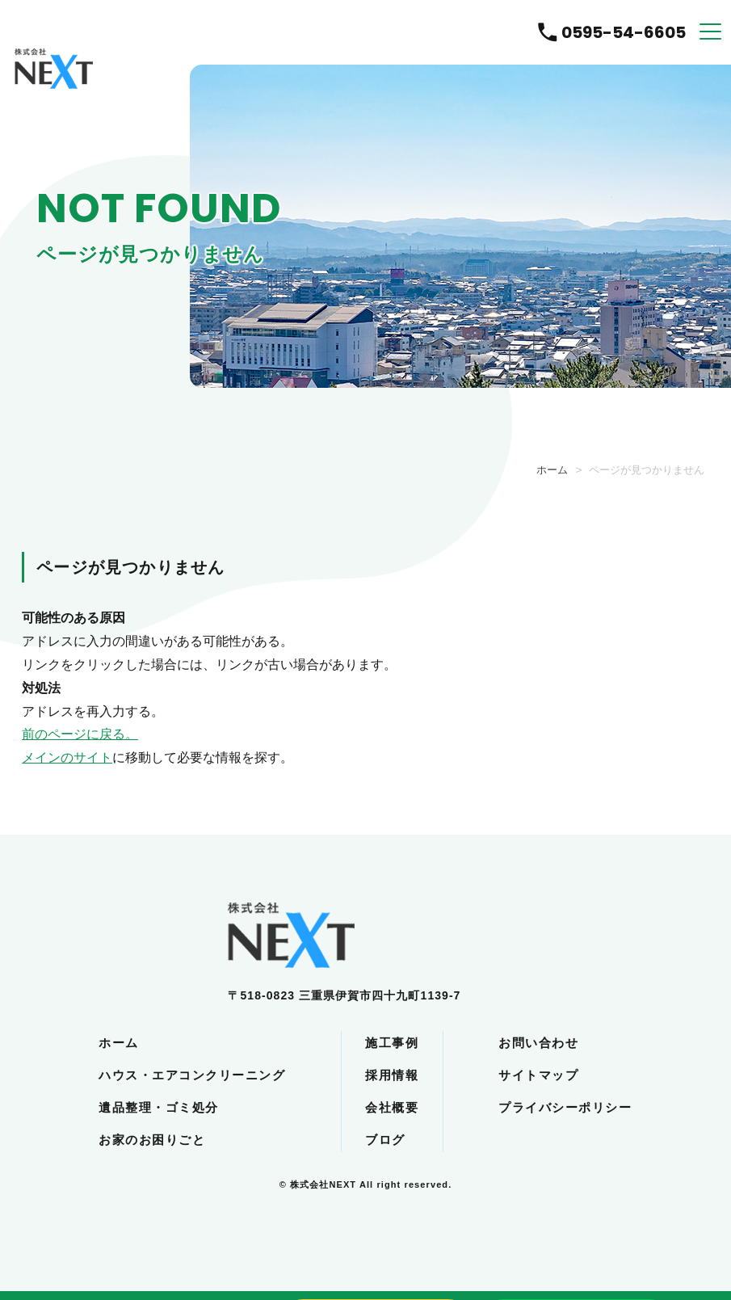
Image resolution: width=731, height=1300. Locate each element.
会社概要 (391, 1107)
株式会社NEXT (323, 1184)
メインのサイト (67, 757)
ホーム (552, 470)
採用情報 (391, 1075)
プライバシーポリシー (565, 1107)
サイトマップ (538, 1075)
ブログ (385, 1139)
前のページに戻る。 (80, 734)
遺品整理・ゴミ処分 (159, 1107)
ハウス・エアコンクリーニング (192, 1075)
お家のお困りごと (152, 1139)
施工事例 (391, 1043)
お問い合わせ (538, 1043)
